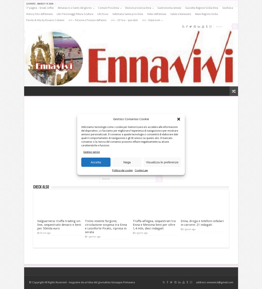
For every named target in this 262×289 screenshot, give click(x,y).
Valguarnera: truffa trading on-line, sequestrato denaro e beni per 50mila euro (59, 224)
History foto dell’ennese (39, 14)
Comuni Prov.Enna (108, 8)
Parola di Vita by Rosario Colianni (45, 20)
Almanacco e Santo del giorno (75, 8)
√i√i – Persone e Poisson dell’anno (87, 20)
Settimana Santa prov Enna (127, 14)
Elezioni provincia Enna (138, 8)
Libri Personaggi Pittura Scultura (75, 14)
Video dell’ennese (156, 14)
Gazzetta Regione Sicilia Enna (201, 8)
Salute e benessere (180, 14)
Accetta (96, 162)
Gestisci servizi (91, 152)
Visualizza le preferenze (162, 162)
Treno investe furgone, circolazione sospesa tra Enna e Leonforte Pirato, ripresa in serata (106, 226)
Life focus (102, 14)
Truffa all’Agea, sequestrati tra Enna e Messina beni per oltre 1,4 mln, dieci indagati (154, 224)
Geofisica (227, 8)
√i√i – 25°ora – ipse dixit (124, 20)
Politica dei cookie (122, 170)
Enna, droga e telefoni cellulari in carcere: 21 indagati (202, 223)
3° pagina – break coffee (40, 8)
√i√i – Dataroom (151, 20)
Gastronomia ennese (169, 8)
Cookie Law (141, 170)
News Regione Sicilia (206, 14)
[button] (179, 119)
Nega (127, 162)
